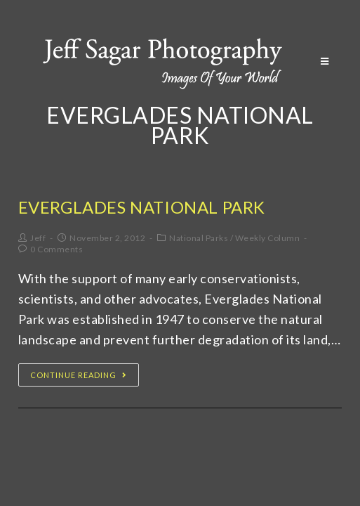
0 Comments (56, 249)
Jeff (38, 238)
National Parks (198, 238)
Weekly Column (267, 238)
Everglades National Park (141, 207)
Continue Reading (78, 374)
